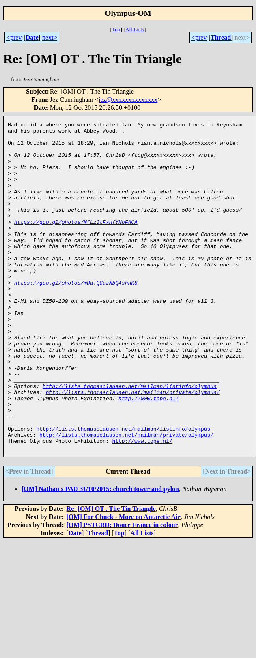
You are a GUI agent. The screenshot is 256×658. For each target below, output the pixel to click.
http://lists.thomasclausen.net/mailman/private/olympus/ (133, 446)
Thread (221, 37)
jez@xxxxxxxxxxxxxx (128, 99)
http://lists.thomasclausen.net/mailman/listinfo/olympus (130, 439)
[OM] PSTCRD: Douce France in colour (122, 590)
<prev (14, 37)
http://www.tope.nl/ (148, 454)
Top (116, 29)
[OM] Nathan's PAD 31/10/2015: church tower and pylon (100, 554)
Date (32, 37)
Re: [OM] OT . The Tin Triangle (111, 574)
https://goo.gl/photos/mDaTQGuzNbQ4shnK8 (76, 315)
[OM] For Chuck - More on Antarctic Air (124, 582)
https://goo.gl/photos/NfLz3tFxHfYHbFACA (76, 242)
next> (49, 37)
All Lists (134, 29)
